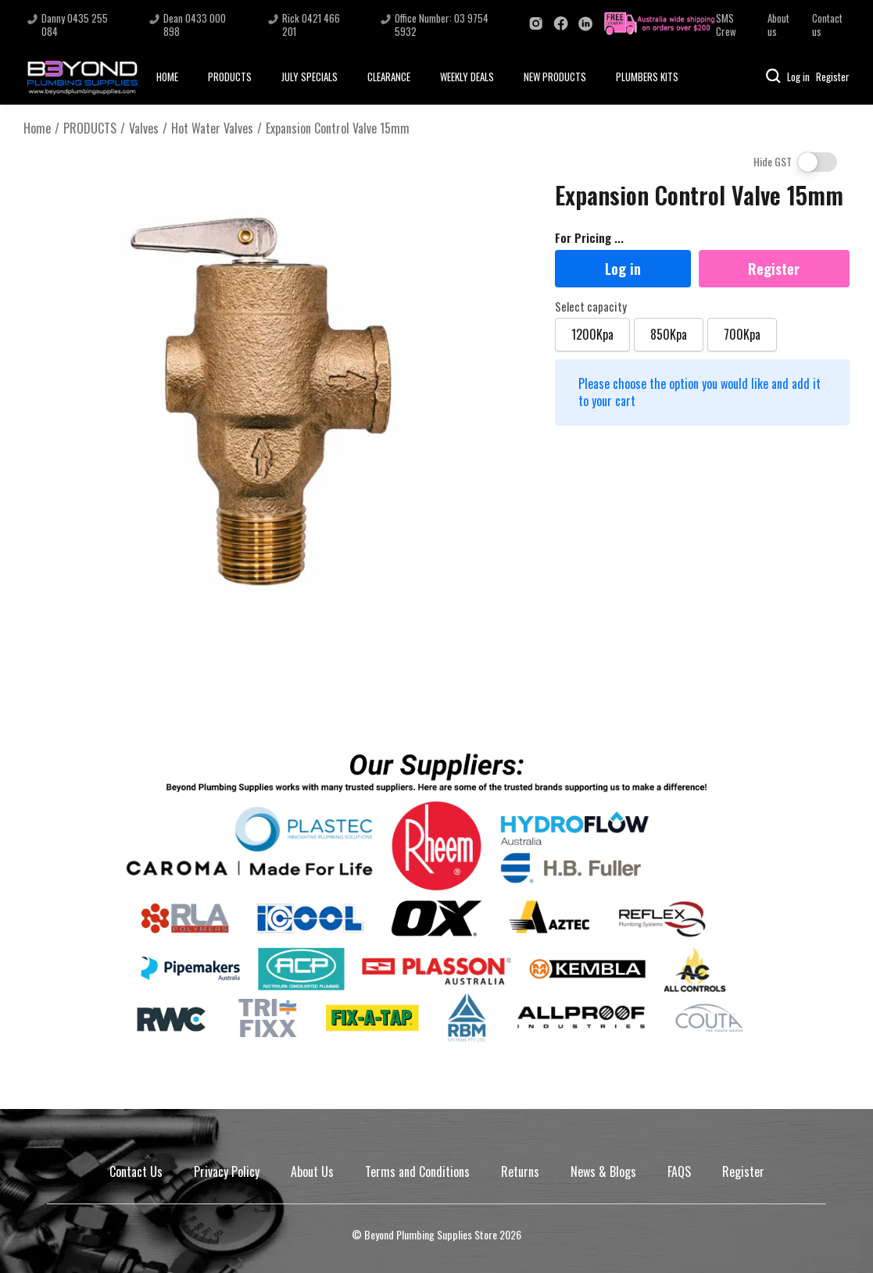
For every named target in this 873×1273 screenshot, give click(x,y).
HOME (167, 76)
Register (833, 76)
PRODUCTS (230, 76)
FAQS (679, 1171)
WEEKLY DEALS (467, 76)
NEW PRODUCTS (555, 76)
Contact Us (136, 1171)
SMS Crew (726, 25)
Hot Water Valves (212, 128)
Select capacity (591, 307)
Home (37, 128)
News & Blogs (603, 1171)
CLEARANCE (388, 76)
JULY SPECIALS (309, 76)
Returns (520, 1171)
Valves (144, 128)
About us (778, 25)
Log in (798, 76)
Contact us (827, 25)
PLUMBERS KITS (647, 76)
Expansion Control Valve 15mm (338, 128)
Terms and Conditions (417, 1171)
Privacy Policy (226, 1171)
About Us (312, 1171)
